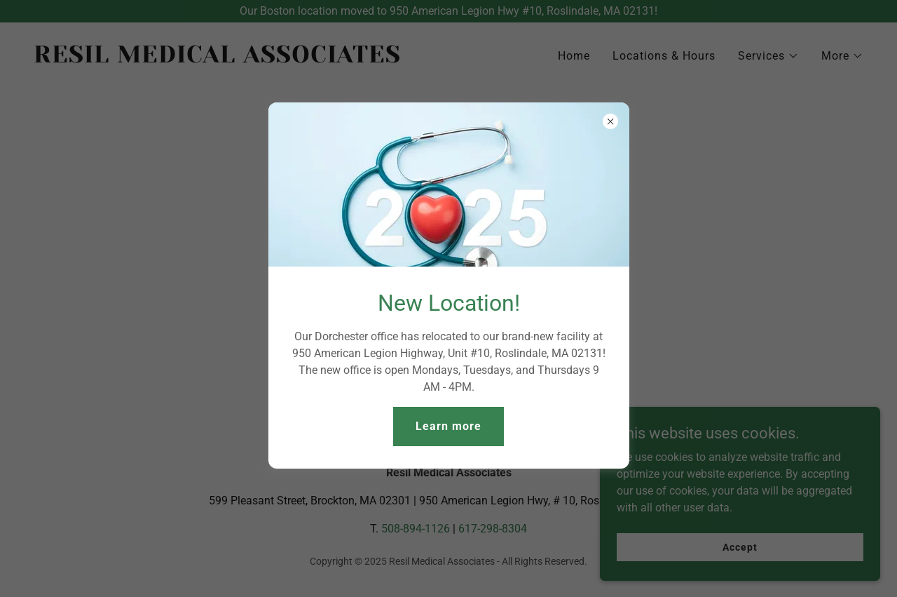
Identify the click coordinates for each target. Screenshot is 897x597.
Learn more (448, 426)
